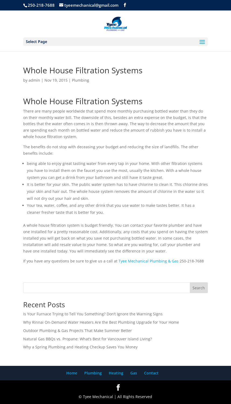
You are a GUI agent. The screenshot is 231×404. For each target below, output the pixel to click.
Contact (151, 373)
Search (198, 287)
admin (34, 80)
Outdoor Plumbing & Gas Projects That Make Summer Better (77, 330)
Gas (133, 373)
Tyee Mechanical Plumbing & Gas (148, 261)
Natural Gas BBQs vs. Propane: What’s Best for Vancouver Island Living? (87, 338)
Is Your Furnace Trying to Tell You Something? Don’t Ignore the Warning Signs (93, 313)
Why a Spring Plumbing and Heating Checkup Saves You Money (80, 346)
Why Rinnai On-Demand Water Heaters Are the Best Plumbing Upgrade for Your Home (101, 322)
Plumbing (80, 80)
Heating (116, 373)
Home (71, 373)
